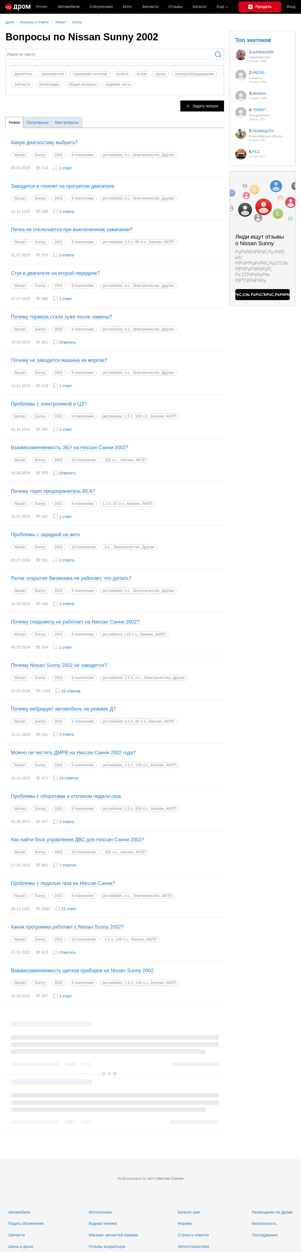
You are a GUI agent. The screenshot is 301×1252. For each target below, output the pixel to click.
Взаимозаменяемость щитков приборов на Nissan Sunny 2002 (82, 970)
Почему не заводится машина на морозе (59, 360)
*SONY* (259, 110)
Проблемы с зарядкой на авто (45, 534)
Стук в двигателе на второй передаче (55, 273)
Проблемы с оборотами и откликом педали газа (66, 796)
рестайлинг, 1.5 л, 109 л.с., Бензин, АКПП (139, 982)
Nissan (20, 155)
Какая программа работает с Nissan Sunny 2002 (67, 927)
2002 (58, 155)
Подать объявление (26, 1223)
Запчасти (150, 6)
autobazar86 (263, 52)
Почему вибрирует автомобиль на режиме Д (63, 709)
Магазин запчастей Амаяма (113, 1235)
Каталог (200, 6)
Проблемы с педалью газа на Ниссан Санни (63, 883)
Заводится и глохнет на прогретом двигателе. (63, 186)
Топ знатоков (253, 40)
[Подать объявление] (260, 6)
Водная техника (103, 1223)
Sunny (40, 155)
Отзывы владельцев (107, 1246)
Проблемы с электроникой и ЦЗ (49, 404)
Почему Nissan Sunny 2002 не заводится (59, 665)
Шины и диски (20, 1246)
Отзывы (176, 6)
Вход (291, 6)
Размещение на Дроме (272, 1212)
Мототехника (100, 1212)
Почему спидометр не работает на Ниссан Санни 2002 (75, 622)
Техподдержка (264, 1235)
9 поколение (83, 155)
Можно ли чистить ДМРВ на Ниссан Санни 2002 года (73, 752)
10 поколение (84, 460)
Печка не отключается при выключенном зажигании (71, 229)
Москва (41, 7)
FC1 (255, 151)
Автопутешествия (193, 1246)
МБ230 (258, 72)
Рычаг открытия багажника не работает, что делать (71, 578)
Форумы (185, 1223)
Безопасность (264, 1223)
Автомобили (69, 6)
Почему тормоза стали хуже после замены (61, 317)
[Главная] (18, 7)
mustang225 (263, 130)
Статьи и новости (193, 1235)
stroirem (259, 93)
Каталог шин (189, 1212)
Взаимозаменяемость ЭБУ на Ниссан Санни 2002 (69, 447)
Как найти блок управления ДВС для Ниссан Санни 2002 (77, 839)
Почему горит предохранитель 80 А (53, 491)
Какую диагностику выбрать (44, 142)
